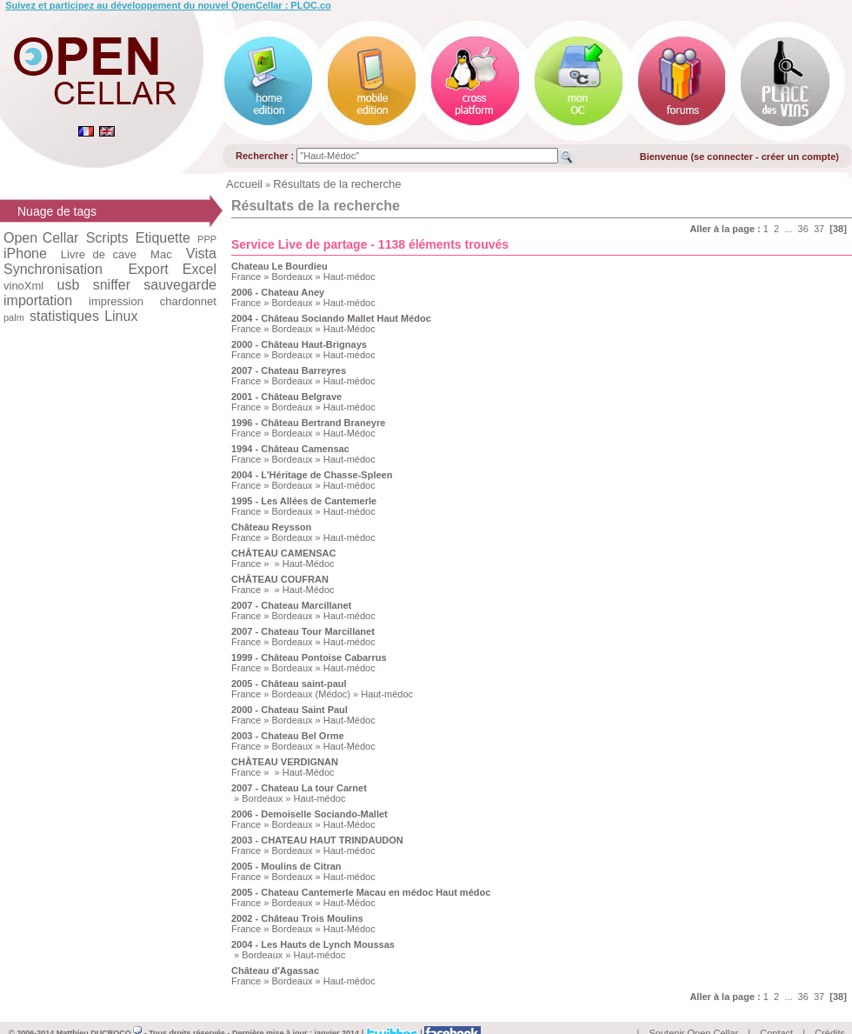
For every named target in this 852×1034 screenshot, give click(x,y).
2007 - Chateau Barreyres (288, 370)
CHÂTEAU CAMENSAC (283, 553)
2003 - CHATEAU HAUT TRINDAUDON (317, 840)
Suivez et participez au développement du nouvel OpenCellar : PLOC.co (168, 5)
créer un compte (799, 156)
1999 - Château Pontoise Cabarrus (309, 657)
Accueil (244, 183)
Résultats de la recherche (337, 183)
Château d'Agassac (275, 970)
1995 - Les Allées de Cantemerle (303, 501)
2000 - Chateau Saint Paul (289, 709)
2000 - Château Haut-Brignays (299, 344)
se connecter (723, 156)
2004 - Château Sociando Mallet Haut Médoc (331, 318)
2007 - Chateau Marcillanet (291, 605)
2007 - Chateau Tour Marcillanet (303, 631)
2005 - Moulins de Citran (286, 866)
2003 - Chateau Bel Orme (287, 735)
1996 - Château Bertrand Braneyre (308, 422)
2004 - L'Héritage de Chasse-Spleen (311, 475)
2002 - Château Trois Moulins (297, 918)
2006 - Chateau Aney (277, 292)
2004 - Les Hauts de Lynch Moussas (313, 944)
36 (803, 228)
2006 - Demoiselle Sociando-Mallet (309, 814)
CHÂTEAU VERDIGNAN (284, 762)
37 (819, 228)
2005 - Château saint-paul (289, 683)
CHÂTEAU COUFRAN (280, 579)
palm (13, 317)
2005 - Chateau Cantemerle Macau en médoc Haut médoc (360, 892)
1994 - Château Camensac (290, 449)
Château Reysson (271, 527)
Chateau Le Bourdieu (279, 266)
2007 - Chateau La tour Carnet (299, 788)
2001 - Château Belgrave (286, 396)
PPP (206, 239)
